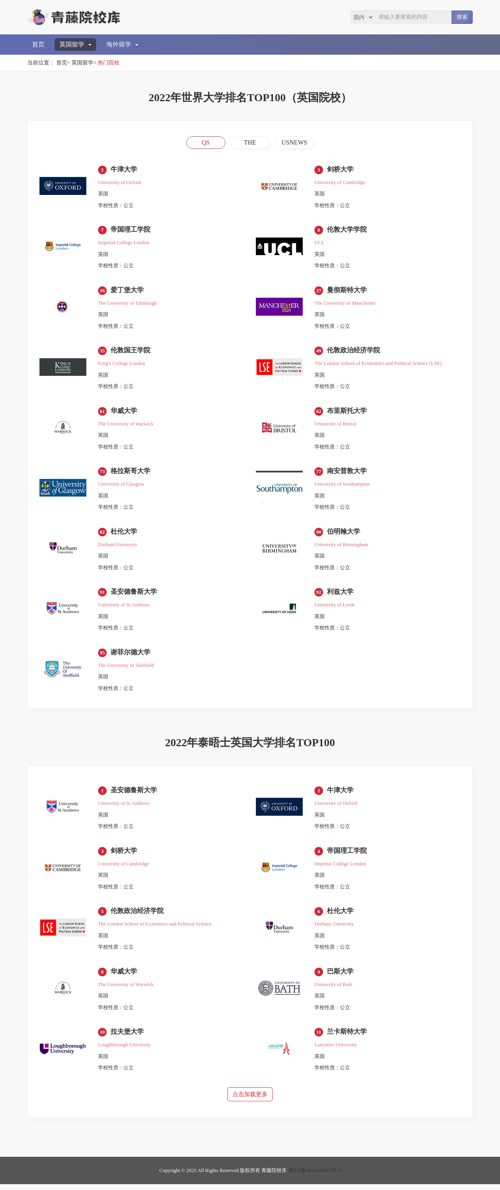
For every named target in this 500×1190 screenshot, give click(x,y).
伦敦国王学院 (132, 352)
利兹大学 (341, 595)
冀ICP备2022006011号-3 (314, 1176)
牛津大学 (125, 169)
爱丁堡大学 (128, 291)
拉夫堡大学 (128, 1037)
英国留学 (75, 44)
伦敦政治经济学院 (355, 352)
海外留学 (122, 44)
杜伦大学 (125, 534)
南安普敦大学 (348, 473)
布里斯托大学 (348, 412)
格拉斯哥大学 (132, 473)
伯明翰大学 (344, 534)
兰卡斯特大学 (348, 1037)
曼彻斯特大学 (348, 291)
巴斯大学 (341, 976)
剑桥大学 (341, 169)
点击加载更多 (250, 1100)
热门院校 (109, 63)
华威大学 (125, 412)
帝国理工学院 (132, 230)
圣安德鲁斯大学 (135, 595)
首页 (38, 44)
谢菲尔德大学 (132, 655)
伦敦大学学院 (348, 230)
